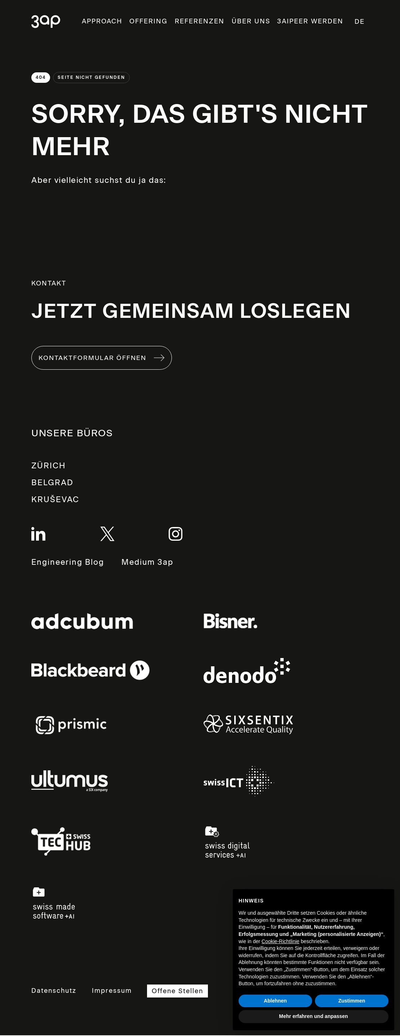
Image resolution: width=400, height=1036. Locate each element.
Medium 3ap (150, 563)
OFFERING (148, 21)
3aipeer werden (310, 21)
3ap (45, 22)
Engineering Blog (68, 563)
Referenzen (200, 21)
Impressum (114, 992)
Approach (102, 21)
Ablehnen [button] (275, 1001)
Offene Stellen (181, 992)
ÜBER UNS (251, 21)
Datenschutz (53, 992)
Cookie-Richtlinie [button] (280, 941)
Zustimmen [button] (351, 1001)
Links (82, 622)
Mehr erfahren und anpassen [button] (313, 1016)
